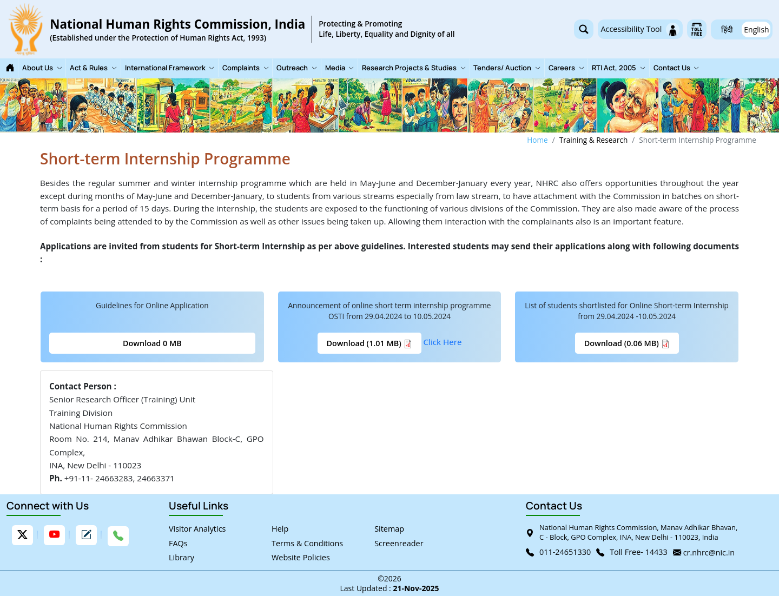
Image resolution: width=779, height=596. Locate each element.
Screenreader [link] (398, 543)
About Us (42, 68)
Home (537, 140)
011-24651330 (565, 552)
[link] (230, 29)
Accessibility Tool (639, 29)
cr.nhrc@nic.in (709, 552)
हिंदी (727, 29)
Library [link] (181, 557)
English (756, 29)
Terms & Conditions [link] (307, 543)
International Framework (170, 68)
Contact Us (676, 68)
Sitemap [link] (389, 529)
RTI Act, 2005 (618, 68)
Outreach (296, 68)
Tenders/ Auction (506, 68)
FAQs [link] (178, 543)
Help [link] (280, 529)
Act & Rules (93, 68)
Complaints (245, 68)
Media (339, 68)
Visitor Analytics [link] (197, 529)
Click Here (443, 341)
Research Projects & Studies (414, 68)
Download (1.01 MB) (369, 343)
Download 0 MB (152, 343)
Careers (566, 68)
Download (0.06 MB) (627, 343)
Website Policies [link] (301, 557)
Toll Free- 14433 (639, 552)
